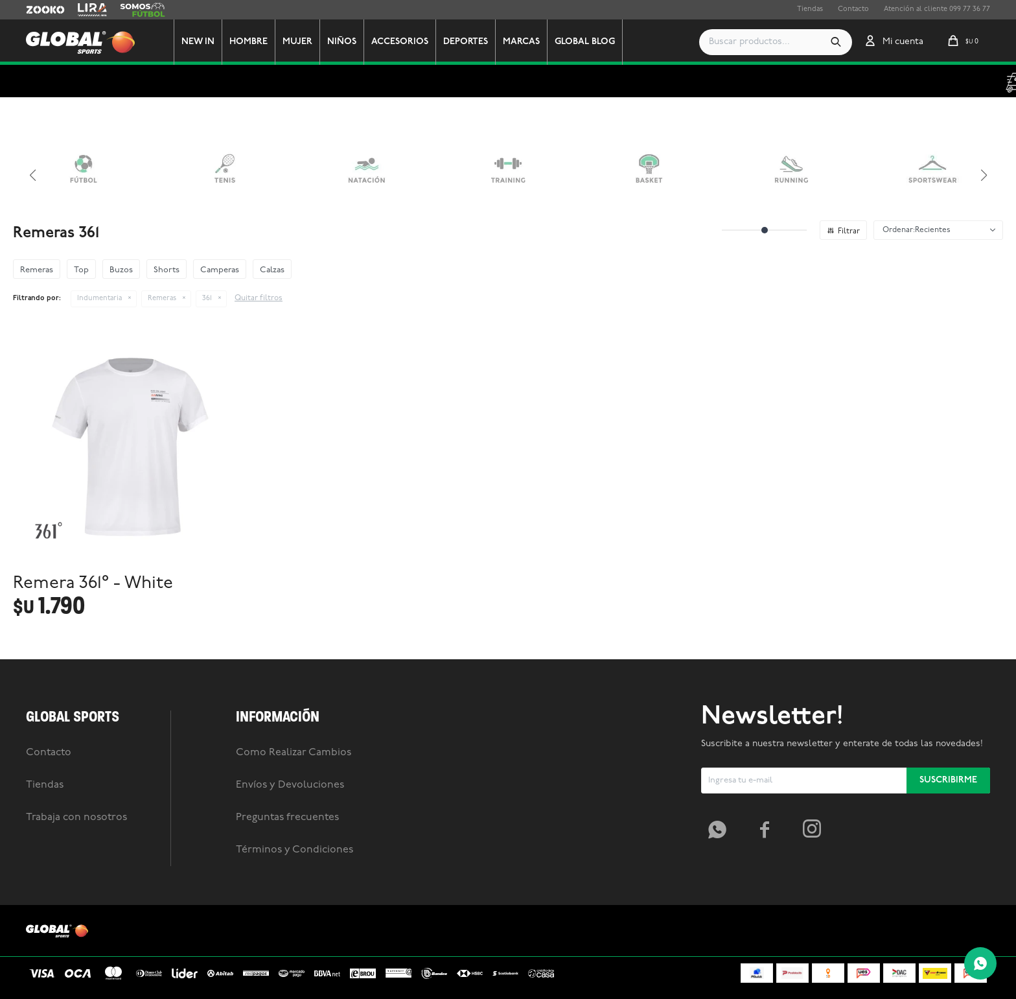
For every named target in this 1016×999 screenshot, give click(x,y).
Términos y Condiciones (294, 850)
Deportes (465, 42)
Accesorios (399, 42)
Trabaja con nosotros (76, 817)
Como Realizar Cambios (293, 752)
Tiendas (810, 9)
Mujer (297, 42)
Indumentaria (99, 298)
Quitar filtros (259, 298)
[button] (836, 42)
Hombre (248, 42)
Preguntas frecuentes (287, 817)
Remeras (162, 298)
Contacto (853, 9)
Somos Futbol (142, 10)
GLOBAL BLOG (585, 42)
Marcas (521, 42)
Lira (84, 10)
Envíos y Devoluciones (290, 785)
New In (197, 42)
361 (207, 298)
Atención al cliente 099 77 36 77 (937, 9)
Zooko (37, 10)
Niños (341, 42)
